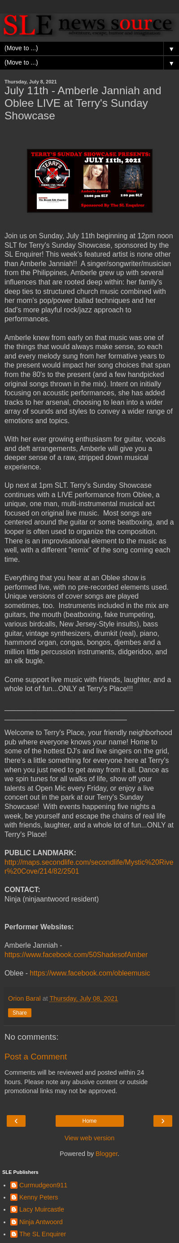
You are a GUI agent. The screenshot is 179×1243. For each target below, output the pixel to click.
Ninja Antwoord (41, 1221)
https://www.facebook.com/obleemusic (90, 973)
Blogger (107, 1153)
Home (89, 1121)
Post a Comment (35, 1056)
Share (20, 1013)
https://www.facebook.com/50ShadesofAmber (76, 955)
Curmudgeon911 (43, 1185)
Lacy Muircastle (41, 1209)
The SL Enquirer (42, 1234)
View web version (90, 1138)
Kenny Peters (38, 1197)
